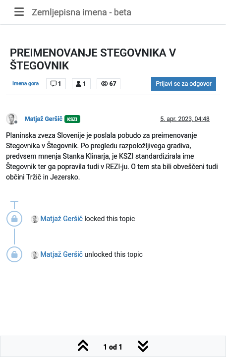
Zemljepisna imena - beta (81, 12)
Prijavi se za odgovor (184, 83)
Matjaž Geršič (43, 119)
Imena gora (25, 83)
